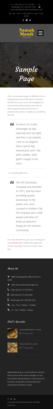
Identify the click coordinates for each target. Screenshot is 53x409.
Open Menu (40, 33)
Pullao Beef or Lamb (28, 344)
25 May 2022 (28, 333)
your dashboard (14, 242)
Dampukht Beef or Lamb (30, 329)
